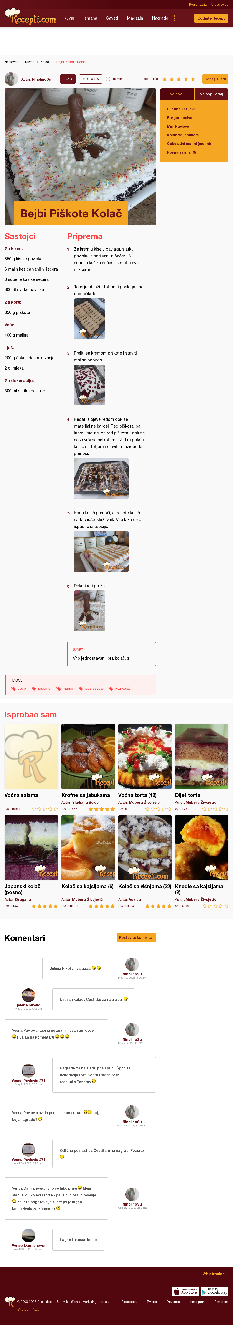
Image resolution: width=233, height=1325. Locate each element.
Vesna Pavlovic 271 (28, 1080)
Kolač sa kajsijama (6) (88, 861)
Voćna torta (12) (145, 767)
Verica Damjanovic (28, 1245)
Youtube (173, 1302)
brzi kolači (123, 688)
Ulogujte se (219, 4)
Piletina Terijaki (181, 109)
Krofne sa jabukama (88, 767)
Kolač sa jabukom (183, 135)
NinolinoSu (41, 79)
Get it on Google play (214, 1291)
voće (22, 688)
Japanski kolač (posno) (31, 861)
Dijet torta (201, 767)
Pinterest (221, 1302)
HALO (34, 1309)
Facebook (129, 1302)
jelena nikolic (28, 1005)
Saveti (112, 18)
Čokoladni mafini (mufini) (189, 143)
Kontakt (104, 1302)
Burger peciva (179, 117)
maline (68, 688)
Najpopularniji (212, 94)
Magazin (135, 18)
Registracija (198, 4)
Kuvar (69, 18)
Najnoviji (177, 94)
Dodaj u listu (215, 79)
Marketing (89, 1302)
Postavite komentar (136, 937)
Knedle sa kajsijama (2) (201, 861)
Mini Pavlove (178, 126)
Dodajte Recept (211, 18)
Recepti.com (31, 16)
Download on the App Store (185, 1291)
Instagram (197, 1302)
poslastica (94, 688)
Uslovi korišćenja (68, 1302)
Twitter (152, 1302)
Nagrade (160, 18)
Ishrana (90, 18)
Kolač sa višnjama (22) (145, 861)
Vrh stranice (214, 1274)
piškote (44, 688)
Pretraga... (183, 18)
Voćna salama (31, 767)
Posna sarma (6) (181, 152)
